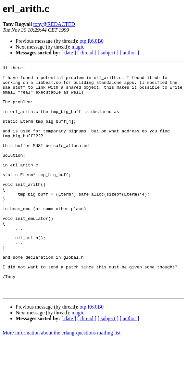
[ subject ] (108, 52)
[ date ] (68, 52)
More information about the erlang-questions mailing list (61, 378)
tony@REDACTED (54, 24)
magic (77, 47)
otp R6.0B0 (92, 41)
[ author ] (129, 52)
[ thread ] (86, 52)
